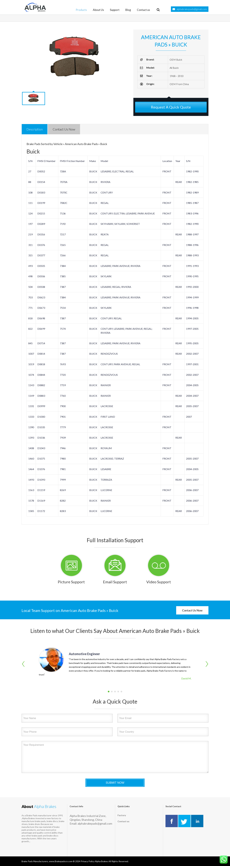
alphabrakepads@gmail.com (191, 9)
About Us (98, 10)
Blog (128, 10)
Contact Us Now (192, 610)
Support (114, 10)
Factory (122, 815)
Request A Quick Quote (171, 107)
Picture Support (71, 582)
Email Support (115, 582)
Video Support (158, 582)
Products (81, 10)
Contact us (143, 10)
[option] (75, 59)
